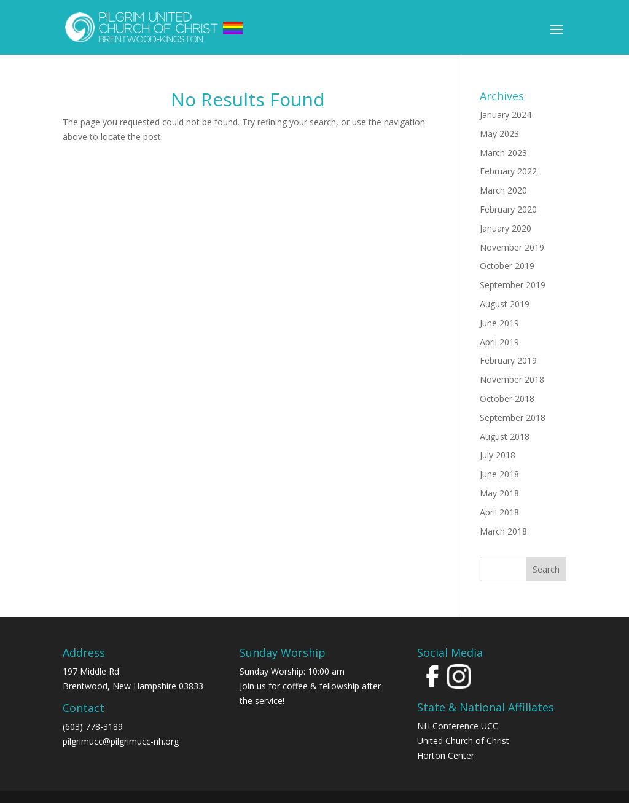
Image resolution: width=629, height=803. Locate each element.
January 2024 (505, 114)
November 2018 (512, 379)
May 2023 (499, 133)
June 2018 (499, 474)
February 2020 (508, 209)
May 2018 (499, 493)
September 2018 (512, 417)
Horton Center (445, 755)
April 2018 (499, 512)
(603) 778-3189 (93, 726)
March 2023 (503, 153)
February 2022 (508, 171)
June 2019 (499, 323)
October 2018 (507, 398)
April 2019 (499, 342)
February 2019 (508, 360)
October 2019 (507, 266)
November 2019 (512, 247)
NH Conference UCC (457, 726)
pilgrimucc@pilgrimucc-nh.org (121, 741)
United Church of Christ (463, 740)
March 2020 (503, 190)
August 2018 (504, 436)
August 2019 (504, 304)
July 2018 (497, 455)
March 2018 (503, 531)
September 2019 (512, 285)
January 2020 (505, 228)
